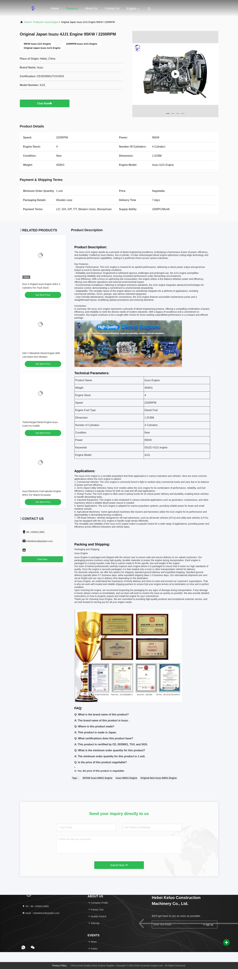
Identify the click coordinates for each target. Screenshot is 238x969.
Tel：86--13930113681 (35, 906)
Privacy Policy (59, 965)
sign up (207, 924)
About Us (91, 8)
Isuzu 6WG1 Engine (126, 778)
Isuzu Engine (51, 22)
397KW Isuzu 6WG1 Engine (97, 778)
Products (72, 8)
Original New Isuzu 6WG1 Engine (158, 778)
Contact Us (112, 8)
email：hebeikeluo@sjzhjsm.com (41, 913)
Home (55, 8)
